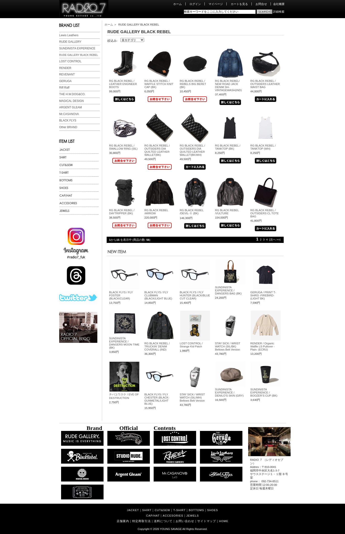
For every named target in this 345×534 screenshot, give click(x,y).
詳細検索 (278, 11)
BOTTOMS (196, 510)
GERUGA (65, 81)
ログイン (195, 3)
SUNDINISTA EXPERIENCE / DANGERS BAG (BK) (228, 290)
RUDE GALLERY (70, 41)
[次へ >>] (274, 239)
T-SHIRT (179, 510)
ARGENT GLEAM (70, 107)
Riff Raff (64, 87)
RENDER (65, 68)
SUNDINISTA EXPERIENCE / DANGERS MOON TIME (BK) (124, 343)
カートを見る (239, 3)
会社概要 (279, 3)
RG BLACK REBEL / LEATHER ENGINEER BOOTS (123, 84)
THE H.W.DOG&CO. (72, 94)
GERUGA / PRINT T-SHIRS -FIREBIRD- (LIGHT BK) (263, 295)
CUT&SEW (162, 510)
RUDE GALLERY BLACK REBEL (78, 54)
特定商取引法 (141, 521)
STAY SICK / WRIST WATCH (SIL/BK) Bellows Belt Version (227, 346)
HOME (223, 521)
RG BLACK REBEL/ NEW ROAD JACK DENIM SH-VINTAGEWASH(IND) (228, 85)
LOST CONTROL (70, 61)
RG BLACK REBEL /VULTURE (227, 212)
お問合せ (261, 3)
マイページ (216, 3)
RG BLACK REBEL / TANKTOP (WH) (263, 147)
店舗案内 (123, 521)
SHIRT (147, 510)
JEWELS (192, 515)
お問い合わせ (185, 521)
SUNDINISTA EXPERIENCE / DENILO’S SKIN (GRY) (229, 392)
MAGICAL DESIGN (71, 101)
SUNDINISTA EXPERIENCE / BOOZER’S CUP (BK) (263, 392)
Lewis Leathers (68, 35)
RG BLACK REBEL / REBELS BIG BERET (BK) (193, 84)
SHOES (212, 510)
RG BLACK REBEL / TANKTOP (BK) (227, 147)
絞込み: (112, 40)
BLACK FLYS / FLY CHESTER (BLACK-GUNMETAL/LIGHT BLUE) (156, 399)
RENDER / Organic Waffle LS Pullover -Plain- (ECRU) (262, 346)
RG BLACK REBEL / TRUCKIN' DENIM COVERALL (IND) (157, 346)
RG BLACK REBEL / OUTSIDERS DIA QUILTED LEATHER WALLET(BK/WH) (192, 150)
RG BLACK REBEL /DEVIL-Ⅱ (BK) (191, 212)
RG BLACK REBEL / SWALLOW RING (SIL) (123, 147)
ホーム (177, 3)
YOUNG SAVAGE (171, 528)
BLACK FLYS (67, 120)
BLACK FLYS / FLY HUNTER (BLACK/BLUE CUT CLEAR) (195, 295)
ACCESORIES (173, 515)
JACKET (133, 510)
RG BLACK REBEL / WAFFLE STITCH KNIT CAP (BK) (158, 84)
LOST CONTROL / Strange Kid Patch (191, 345)
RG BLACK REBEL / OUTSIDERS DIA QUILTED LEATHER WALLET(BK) (157, 150)
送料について (163, 521)
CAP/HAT (153, 515)
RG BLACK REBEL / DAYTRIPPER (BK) (121, 212)
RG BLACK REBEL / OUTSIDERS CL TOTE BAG (264, 213)
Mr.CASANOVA (69, 114)
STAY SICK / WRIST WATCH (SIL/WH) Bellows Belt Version (192, 397)
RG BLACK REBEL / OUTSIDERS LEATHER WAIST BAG (265, 84)
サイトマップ (206, 521)
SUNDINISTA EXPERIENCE (77, 48)
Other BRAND (68, 127)
